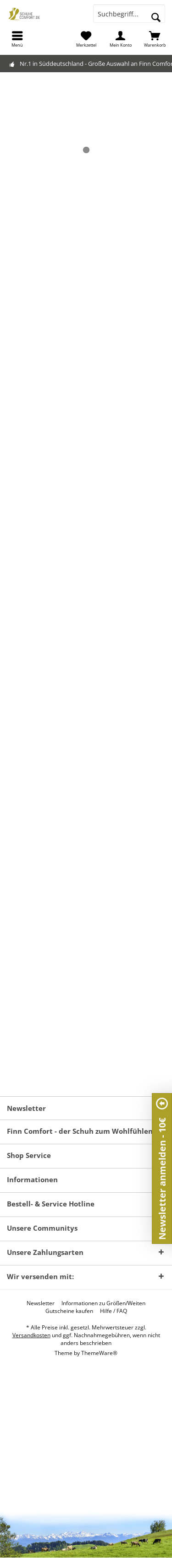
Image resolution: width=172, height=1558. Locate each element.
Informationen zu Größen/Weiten (103, 1303)
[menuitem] (17, 39)
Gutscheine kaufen (69, 1311)
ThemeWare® (99, 1353)
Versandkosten (31, 1335)
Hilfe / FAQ (113, 1311)
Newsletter (41, 1303)
